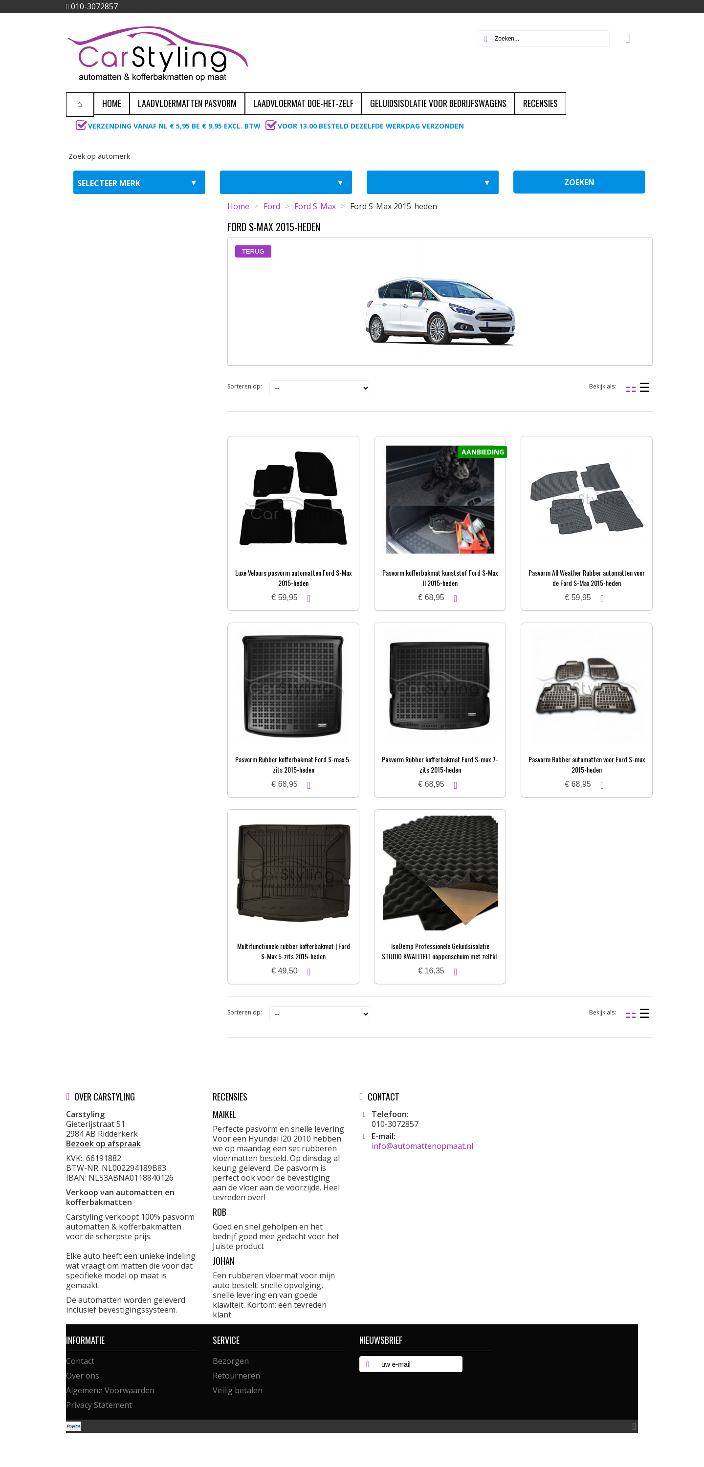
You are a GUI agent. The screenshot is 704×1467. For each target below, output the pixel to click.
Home (238, 206)
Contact (80, 1361)
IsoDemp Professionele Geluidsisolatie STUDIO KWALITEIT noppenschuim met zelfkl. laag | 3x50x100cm (440, 956)
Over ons (82, 1375)
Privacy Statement (99, 1405)
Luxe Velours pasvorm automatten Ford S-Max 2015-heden (293, 577)
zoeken (579, 182)
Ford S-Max (315, 206)
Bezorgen (231, 1361)
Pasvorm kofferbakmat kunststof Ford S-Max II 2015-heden (440, 577)
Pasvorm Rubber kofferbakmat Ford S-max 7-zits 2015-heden (440, 764)
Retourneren (236, 1375)
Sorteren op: (244, 386)
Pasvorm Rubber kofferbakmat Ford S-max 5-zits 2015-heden (293, 764)
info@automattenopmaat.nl (422, 1146)
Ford (272, 206)
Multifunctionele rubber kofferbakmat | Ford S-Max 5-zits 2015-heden (293, 951)
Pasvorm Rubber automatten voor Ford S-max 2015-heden (586, 764)
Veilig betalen (238, 1390)
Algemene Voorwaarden (110, 1390)
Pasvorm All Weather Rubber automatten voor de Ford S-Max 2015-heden (586, 577)
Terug (253, 251)
